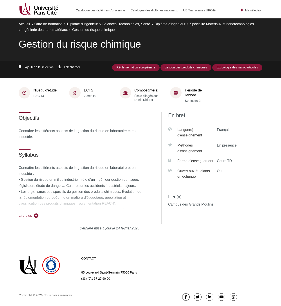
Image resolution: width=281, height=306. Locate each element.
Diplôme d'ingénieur (82, 24)
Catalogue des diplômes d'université (100, 10)
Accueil (24, 24)
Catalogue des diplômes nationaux (154, 10)
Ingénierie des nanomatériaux (45, 30)
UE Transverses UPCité (199, 10)
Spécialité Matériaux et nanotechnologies (222, 24)
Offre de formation (48, 24)
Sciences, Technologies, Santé (126, 24)
